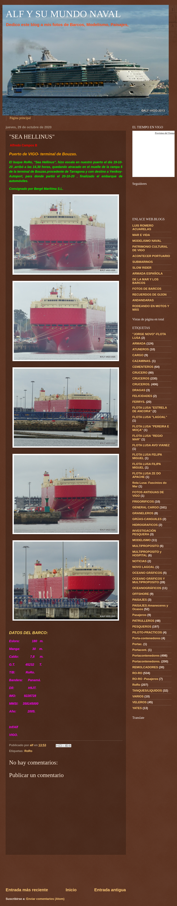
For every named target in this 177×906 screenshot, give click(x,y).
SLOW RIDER (142, 267)
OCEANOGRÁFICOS (146, 588)
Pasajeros (139, 615)
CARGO (137, 355)
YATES (137, 708)
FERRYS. (138, 401)
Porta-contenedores (146, 638)
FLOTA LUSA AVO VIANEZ (151, 445)
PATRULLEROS (143, 620)
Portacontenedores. (146, 661)
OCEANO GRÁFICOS (147, 572)
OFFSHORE (140, 594)
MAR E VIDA (141, 235)
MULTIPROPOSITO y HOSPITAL (146, 553)
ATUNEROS (140, 349)
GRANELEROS (142, 513)
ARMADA (139, 343)
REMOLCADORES (145, 667)
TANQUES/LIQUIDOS (147, 690)
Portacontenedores (146, 655)
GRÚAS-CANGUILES (147, 519)
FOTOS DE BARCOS (146, 288)
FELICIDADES (142, 396)
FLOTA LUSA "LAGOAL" (149, 417)
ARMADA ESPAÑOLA (147, 273)
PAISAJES (139, 599)
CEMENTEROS (142, 366)
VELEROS (139, 702)
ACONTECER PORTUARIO (151, 256)
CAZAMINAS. (141, 361)
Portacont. (139, 650)
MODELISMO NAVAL (146, 240)
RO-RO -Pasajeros (145, 679)
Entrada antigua (110, 890)
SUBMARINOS (142, 262)
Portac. (137, 644)
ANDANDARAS (143, 300)
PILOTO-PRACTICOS (147, 632)
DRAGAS (138, 390)
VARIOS (138, 696)
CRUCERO (139, 372)
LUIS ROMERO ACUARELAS (142, 227)
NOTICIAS (139, 561)
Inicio (71, 890)
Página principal (20, 118)
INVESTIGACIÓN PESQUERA (144, 532)
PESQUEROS (141, 626)
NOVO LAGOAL (143, 567)
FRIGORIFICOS (143, 501)
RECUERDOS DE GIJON (149, 294)
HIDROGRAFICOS (145, 525)
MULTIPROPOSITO (145, 546)
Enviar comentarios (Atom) (45, 898)
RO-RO (137, 673)
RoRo (28, 751)
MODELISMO (141, 540)
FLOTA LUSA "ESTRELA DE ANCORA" (149, 409)
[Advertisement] (66, 871)
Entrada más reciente (27, 890)
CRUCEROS (140, 378)
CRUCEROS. (141, 384)
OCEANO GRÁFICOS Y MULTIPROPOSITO (148, 580)
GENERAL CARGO (145, 507)
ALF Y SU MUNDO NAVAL (63, 14)
